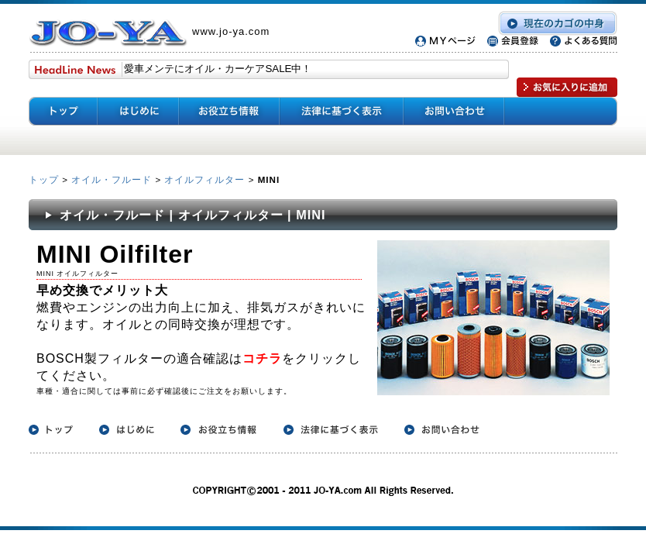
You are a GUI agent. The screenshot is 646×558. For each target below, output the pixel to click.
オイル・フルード (111, 179)
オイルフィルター (204, 179)
